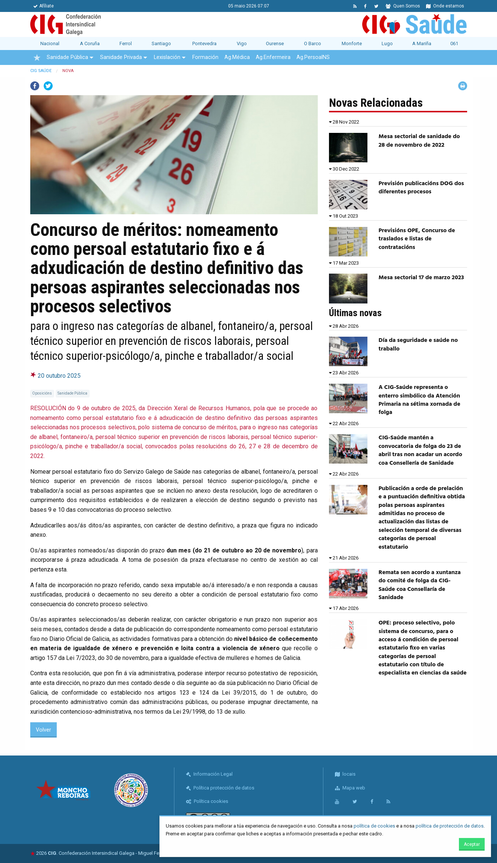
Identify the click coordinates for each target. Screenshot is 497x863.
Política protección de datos (220, 788)
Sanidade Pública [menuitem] (67, 57)
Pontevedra (204, 43)
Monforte (352, 43)
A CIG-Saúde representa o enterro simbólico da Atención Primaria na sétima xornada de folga (419, 400)
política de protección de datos (450, 826)
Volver (43, 730)
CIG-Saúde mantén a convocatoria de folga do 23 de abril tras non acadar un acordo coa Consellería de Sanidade (420, 450)
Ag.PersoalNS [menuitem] (313, 57)
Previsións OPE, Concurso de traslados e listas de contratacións (417, 239)
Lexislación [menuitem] (167, 57)
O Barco (312, 43)
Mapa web (350, 788)
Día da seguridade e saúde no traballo (418, 344)
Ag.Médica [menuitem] (237, 57)
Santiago (161, 43)
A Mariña (421, 43)
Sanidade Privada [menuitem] (121, 57)
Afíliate (43, 6)
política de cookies (374, 826)
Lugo (387, 43)
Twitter (48, 85)
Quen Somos (403, 6)
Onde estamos (445, 6)
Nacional (49, 43)
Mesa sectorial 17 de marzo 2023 (421, 278)
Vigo (242, 43)
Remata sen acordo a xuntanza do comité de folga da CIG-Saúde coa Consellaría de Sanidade (420, 585)
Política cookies (207, 801)
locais (345, 774)
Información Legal (209, 774)
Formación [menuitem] (205, 57)
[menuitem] (37, 57)
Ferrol (125, 43)
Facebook (34, 85)
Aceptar (472, 844)
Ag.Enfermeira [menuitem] (273, 57)
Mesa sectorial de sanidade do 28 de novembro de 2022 (419, 141)
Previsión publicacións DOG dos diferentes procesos (421, 188)
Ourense (275, 43)
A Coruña (90, 43)
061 (454, 43)
